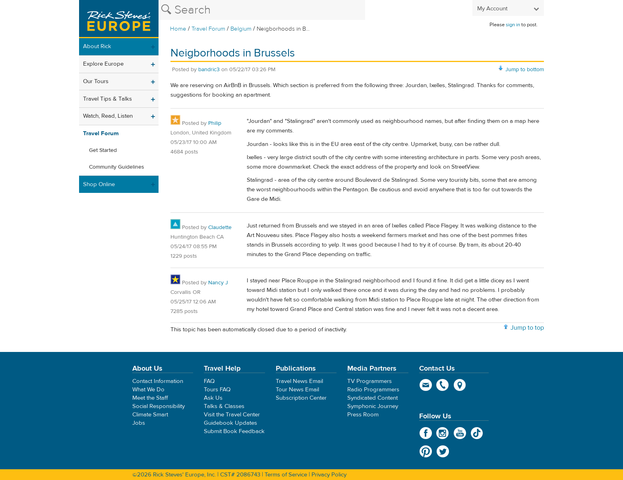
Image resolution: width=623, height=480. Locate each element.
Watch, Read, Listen (108, 116)
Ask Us (213, 398)
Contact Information (157, 381)
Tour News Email (297, 389)
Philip (214, 123)
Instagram (442, 433)
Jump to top (527, 328)
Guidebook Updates (230, 423)
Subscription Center (301, 398)
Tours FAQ (217, 389)
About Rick (97, 46)
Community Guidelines (116, 167)
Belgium (241, 29)
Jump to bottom (524, 69)
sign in (513, 24)
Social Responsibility (158, 406)
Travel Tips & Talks (107, 99)
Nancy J (218, 282)
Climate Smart (150, 414)
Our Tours (95, 81)
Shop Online (99, 184)
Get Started (103, 150)
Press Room (363, 414)
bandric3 (209, 69)
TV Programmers (369, 381)
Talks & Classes (224, 406)
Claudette (220, 227)
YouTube (459, 433)
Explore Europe (103, 64)
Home (178, 29)
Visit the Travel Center (232, 414)
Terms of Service (286, 474)
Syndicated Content (372, 398)
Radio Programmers (373, 389)
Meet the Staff (150, 398)
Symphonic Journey (372, 406)
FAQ (209, 381)
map (459, 385)
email (425, 385)
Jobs (138, 423)
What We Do (148, 389)
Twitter (442, 451)
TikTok (477, 433)
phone (442, 385)
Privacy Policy (329, 474)
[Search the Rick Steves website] (262, 10)
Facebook (425, 433)
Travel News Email (299, 381)
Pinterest (425, 451)
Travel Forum (208, 29)
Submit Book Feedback (234, 431)
